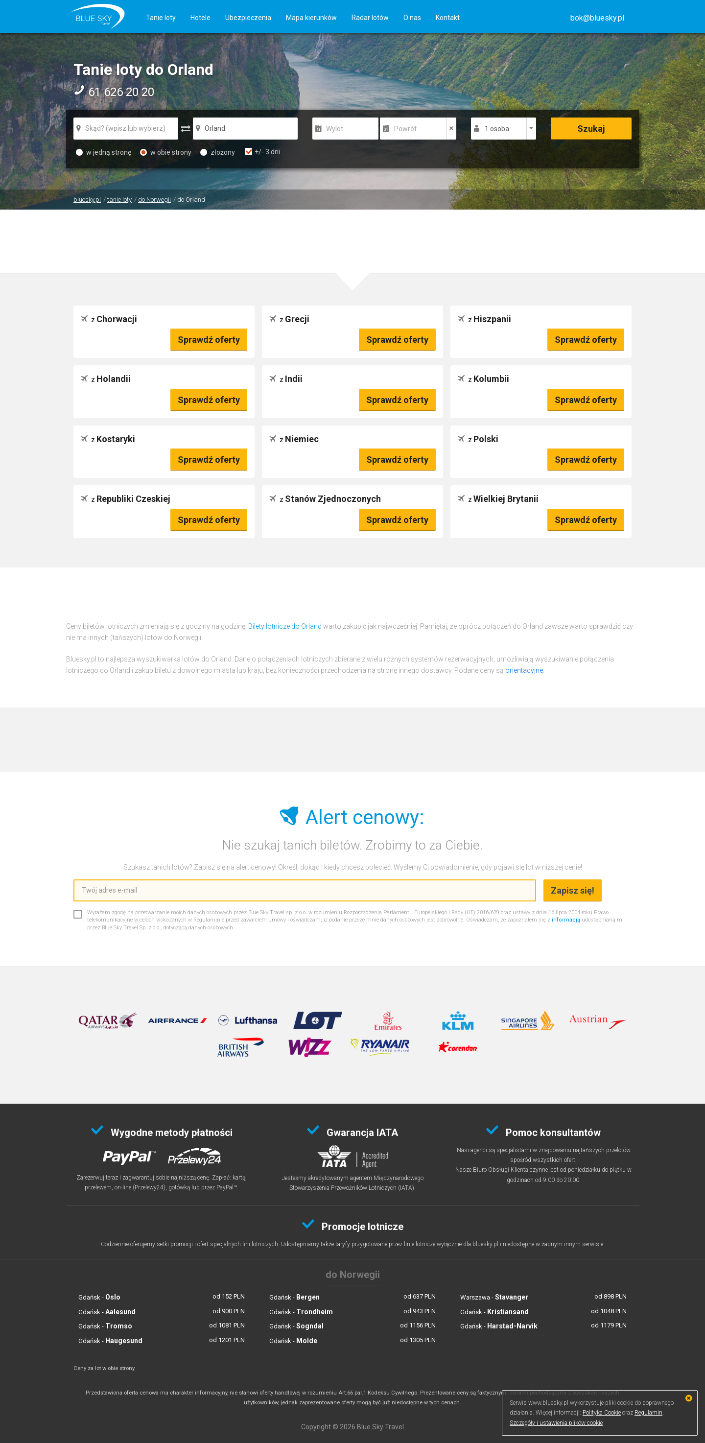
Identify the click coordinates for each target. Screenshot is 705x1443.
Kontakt (448, 18)
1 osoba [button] (497, 129)
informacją (566, 920)
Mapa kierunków (311, 18)
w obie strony (165, 152)
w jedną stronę (103, 152)
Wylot (334, 129)
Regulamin (648, 1412)
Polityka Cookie (602, 1412)
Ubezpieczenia (248, 18)
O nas (412, 18)
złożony (217, 152)
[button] (597, 18)
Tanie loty (161, 18)
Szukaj (591, 128)
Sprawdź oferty (209, 339)
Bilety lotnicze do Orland (285, 626)
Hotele (200, 18)
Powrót (405, 129)
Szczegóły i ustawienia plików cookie (556, 1422)
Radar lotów (370, 18)
